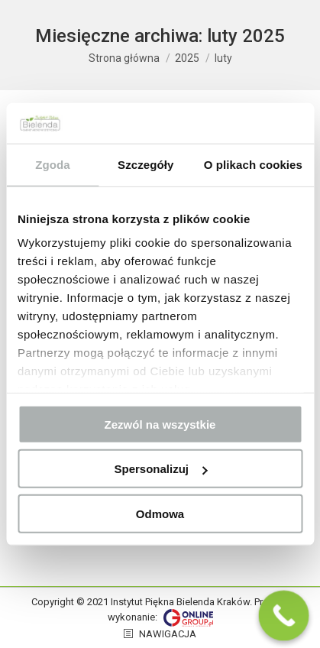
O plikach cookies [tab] (253, 163)
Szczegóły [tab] (145, 163)
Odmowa (160, 513)
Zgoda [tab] (52, 163)
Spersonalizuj (160, 468)
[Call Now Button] (284, 616)
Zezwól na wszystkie (160, 423)
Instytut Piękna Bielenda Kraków (180, 602)
